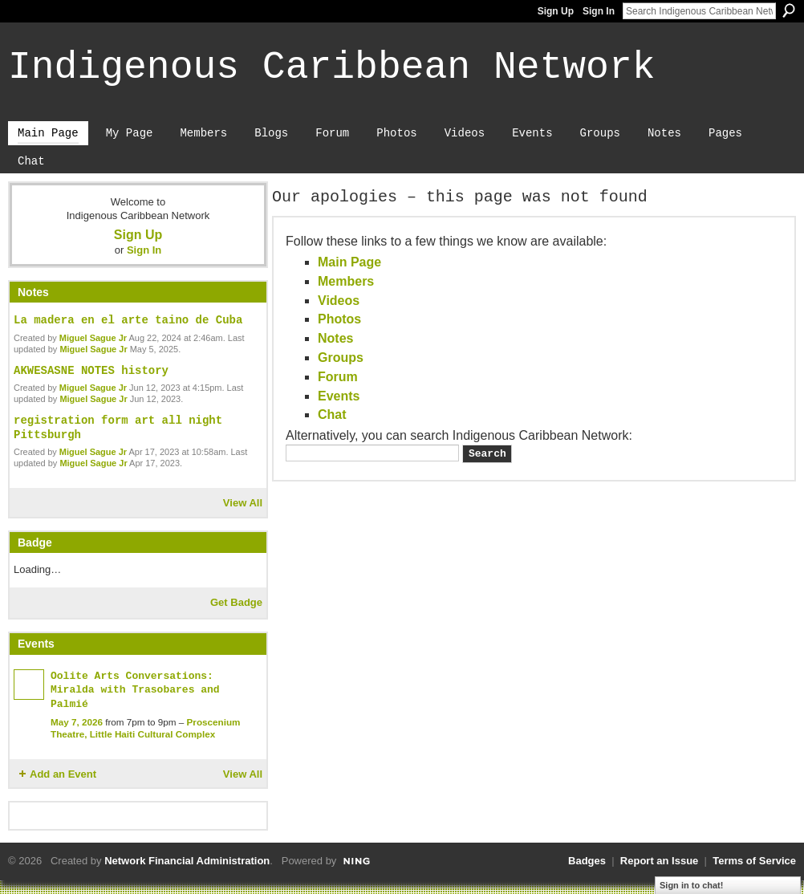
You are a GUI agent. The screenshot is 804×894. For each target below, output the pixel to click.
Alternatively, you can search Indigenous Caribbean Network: (459, 435)
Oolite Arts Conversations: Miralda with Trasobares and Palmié (135, 690)
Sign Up (556, 11)
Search (788, 10)
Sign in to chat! (691, 885)
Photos (339, 319)
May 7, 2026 (77, 722)
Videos (338, 300)
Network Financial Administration (187, 861)
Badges (587, 861)
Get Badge (236, 602)
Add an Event (63, 774)
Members (346, 281)
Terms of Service (754, 861)
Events (338, 396)
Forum (338, 377)
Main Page (349, 262)
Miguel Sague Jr (93, 338)
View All (242, 503)
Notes (335, 338)
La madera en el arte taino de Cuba (128, 320)
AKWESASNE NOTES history (91, 370)
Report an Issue (659, 861)
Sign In (599, 11)
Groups (340, 357)
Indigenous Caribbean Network (332, 67)
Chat (332, 414)
